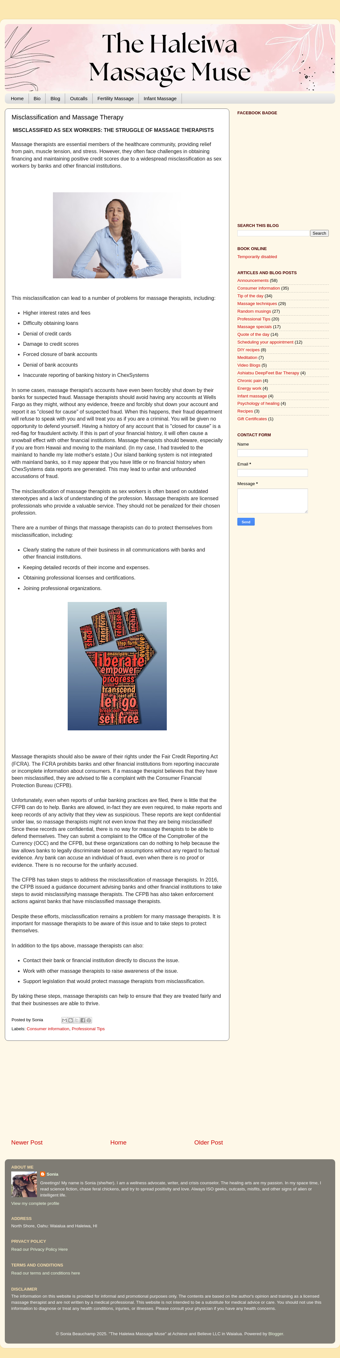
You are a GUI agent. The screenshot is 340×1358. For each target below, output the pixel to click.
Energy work (249, 388)
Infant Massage (160, 98)
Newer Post (27, 1142)
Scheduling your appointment (265, 342)
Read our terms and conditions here (45, 1273)
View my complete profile (35, 1203)
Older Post (208, 1142)
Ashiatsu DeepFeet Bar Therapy (268, 372)
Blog (55, 98)
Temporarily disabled (257, 256)
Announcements (253, 280)
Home (17, 98)
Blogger (275, 1333)
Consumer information (48, 1028)
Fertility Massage (116, 98)
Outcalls (78, 98)
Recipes (245, 411)
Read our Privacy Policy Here (39, 1249)
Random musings (254, 311)
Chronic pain (249, 380)
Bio (37, 98)
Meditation (247, 357)
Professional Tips (88, 1028)
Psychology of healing (258, 403)
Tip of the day (250, 295)
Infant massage (252, 396)
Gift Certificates (252, 418)
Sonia (52, 1174)
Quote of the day (253, 334)
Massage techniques (257, 303)
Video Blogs (248, 365)
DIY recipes (248, 349)
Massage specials (254, 326)
